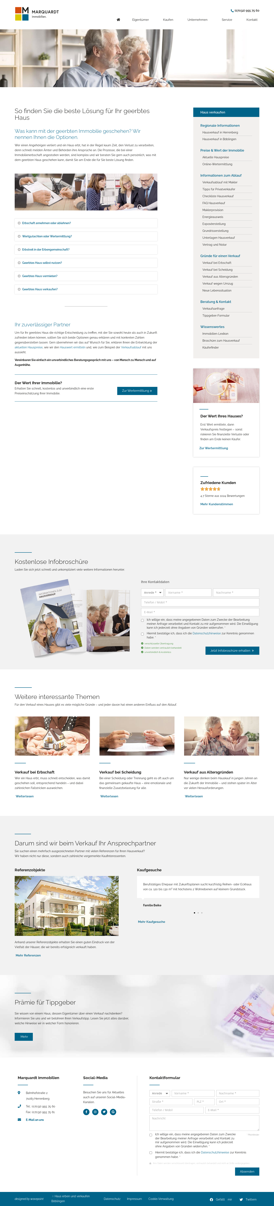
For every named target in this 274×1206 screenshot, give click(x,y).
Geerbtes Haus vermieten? (39, 276)
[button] (221, 1200)
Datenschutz (112, 1198)
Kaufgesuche (149, 870)
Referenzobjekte (30, 870)
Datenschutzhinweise (207, 633)
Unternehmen (199, 16)
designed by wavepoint (29, 1198)
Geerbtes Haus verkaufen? (40, 289)
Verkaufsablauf (131, 347)
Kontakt (253, 16)
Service (228, 16)
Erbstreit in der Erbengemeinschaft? (46, 249)
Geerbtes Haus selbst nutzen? (42, 262)
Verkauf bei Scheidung (120, 772)
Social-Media (95, 1077)
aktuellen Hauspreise (29, 347)
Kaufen (169, 16)
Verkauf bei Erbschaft (34, 772)
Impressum (134, 1198)
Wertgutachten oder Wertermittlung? (47, 236)
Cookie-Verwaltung (161, 1198)
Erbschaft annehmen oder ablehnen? (46, 223)
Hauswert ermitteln (72, 347)
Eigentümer (141, 16)
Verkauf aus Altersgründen (208, 772)
